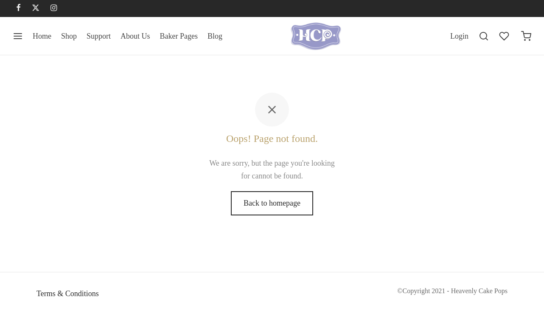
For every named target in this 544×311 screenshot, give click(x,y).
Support (99, 36)
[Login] (459, 36)
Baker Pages (179, 36)
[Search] (484, 36)
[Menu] (18, 36)
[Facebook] (18, 8)
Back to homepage (272, 203)
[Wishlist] (505, 36)
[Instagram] (53, 8)
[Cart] (526, 36)
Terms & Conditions (67, 293)
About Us (135, 36)
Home (42, 36)
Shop (69, 36)
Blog (215, 36)
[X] (35, 8)
